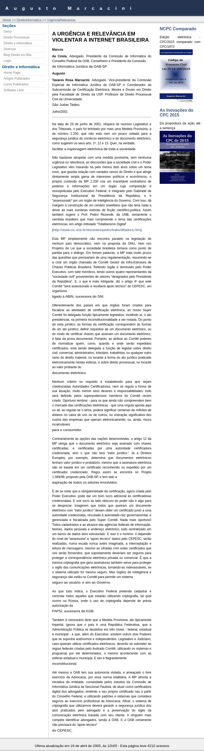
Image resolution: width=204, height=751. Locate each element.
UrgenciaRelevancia (61, 20)
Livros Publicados (16, 84)
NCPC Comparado (178, 29)
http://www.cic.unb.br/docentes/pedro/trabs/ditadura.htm (97, 230)
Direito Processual (16, 37)
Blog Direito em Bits (18, 55)
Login (7, 61)
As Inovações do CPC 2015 (176, 112)
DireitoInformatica (28, 20)
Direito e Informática (18, 43)
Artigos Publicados (17, 78)
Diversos (10, 49)
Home (7, 20)
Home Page (12, 73)
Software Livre (14, 90)
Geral (7, 31)
